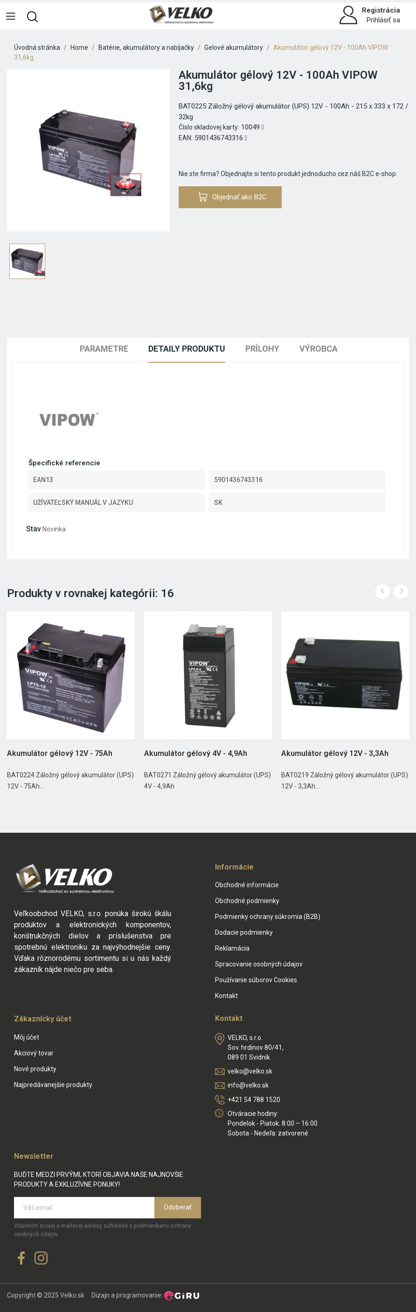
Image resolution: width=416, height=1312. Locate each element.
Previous (382, 591)
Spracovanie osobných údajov (259, 964)
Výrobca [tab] (318, 348)
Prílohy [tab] (262, 348)
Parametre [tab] (104, 348)
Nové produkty (35, 1069)
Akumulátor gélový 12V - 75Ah (59, 753)
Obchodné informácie (247, 885)
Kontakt (226, 995)
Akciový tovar (34, 1053)
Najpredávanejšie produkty (53, 1084)
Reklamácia (232, 948)
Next (401, 591)
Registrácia (381, 10)
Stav (33, 528)
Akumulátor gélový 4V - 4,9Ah (195, 753)
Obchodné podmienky (247, 900)
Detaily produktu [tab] (186, 348)
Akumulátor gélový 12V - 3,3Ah (334, 753)
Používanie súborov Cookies (256, 980)
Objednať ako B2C (232, 197)
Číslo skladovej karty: (209, 127)
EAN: (186, 138)
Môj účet (26, 1037)
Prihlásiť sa (383, 20)
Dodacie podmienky (244, 932)
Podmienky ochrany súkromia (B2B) (267, 916)
